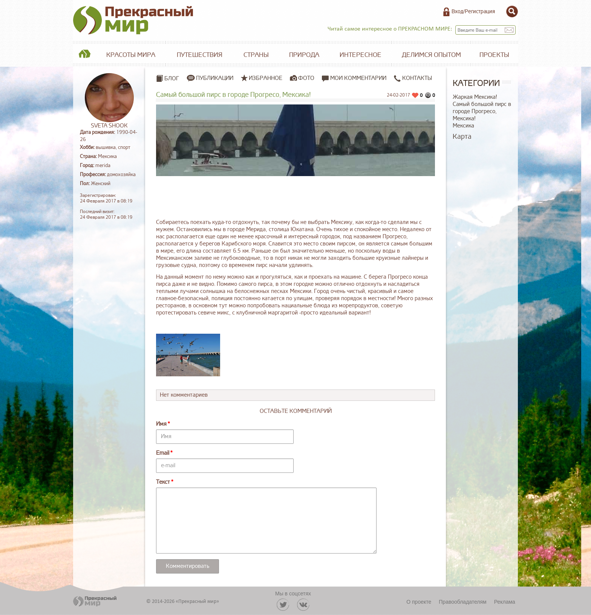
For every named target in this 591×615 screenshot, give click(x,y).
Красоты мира (130, 55)
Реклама (504, 602)
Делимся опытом (431, 55)
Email (162, 453)
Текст (163, 482)
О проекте (418, 602)
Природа (304, 55)
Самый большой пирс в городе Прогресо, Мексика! (482, 111)
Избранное (265, 78)
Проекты (494, 55)
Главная (84, 55)
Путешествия (199, 55)
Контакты (413, 78)
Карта (462, 136)
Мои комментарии (354, 78)
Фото (306, 78)
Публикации (214, 78)
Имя (161, 424)
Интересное (360, 55)
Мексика (463, 125)
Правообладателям (462, 602)
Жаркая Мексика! (475, 97)
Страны (256, 55)
